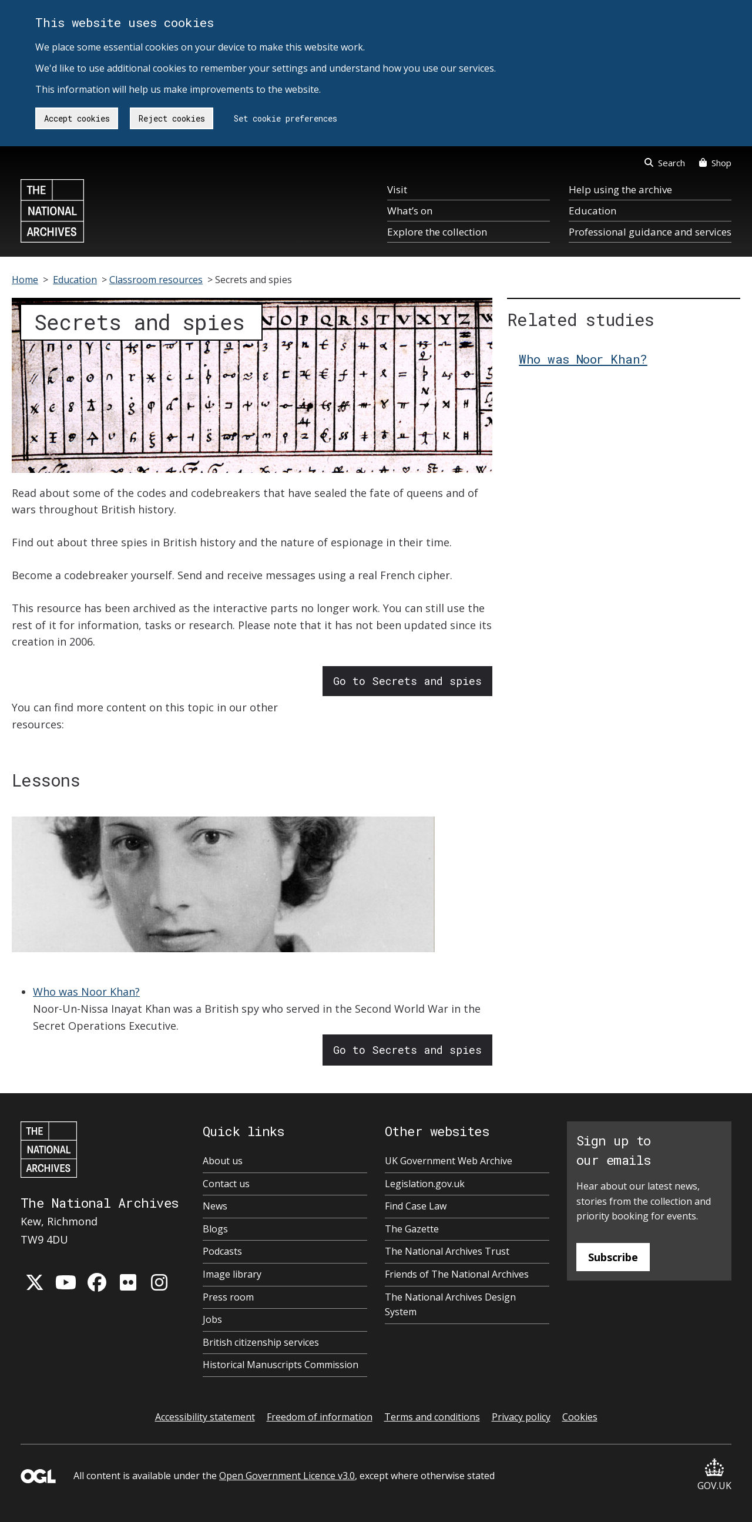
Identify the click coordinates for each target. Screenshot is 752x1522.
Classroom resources (156, 279)
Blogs (215, 1228)
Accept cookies (77, 118)
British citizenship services (261, 1342)
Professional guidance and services (650, 231)
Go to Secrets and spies (407, 681)
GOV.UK (714, 1475)
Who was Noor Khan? (86, 992)
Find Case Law (415, 1206)
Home (25, 279)
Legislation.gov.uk (425, 1183)
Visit (397, 189)
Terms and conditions (432, 1416)
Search (664, 163)
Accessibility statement (205, 1416)
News (215, 1206)
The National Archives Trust (447, 1251)
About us (223, 1160)
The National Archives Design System (450, 1305)
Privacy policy (521, 1416)
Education (592, 210)
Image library (232, 1274)
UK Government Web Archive (448, 1160)
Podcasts (222, 1251)
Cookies (579, 1416)
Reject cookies (172, 118)
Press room (228, 1297)
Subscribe (613, 1257)
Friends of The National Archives (457, 1274)
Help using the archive (620, 189)
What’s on (409, 210)
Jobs (212, 1319)
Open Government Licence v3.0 (287, 1475)
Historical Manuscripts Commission (280, 1364)
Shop (715, 163)
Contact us (226, 1183)
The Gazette (412, 1228)
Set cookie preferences (285, 118)
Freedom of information (319, 1416)
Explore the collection (437, 231)
